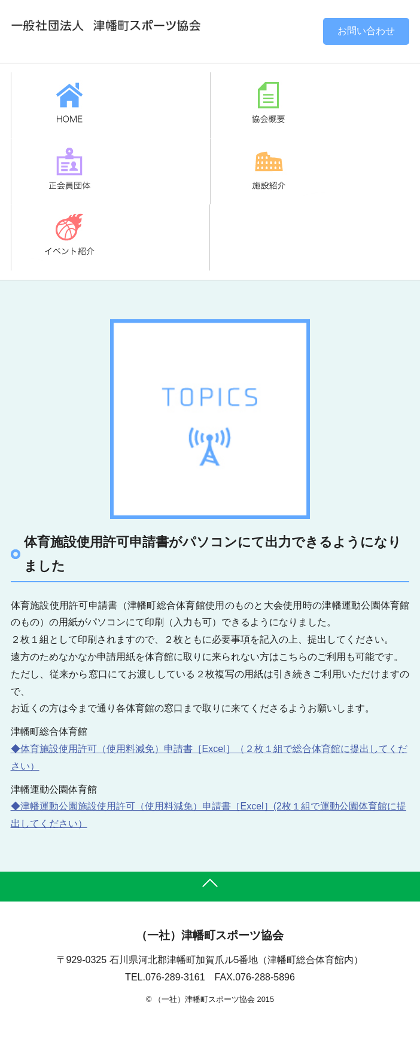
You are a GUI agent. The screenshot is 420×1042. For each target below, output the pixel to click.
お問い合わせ (366, 31)
